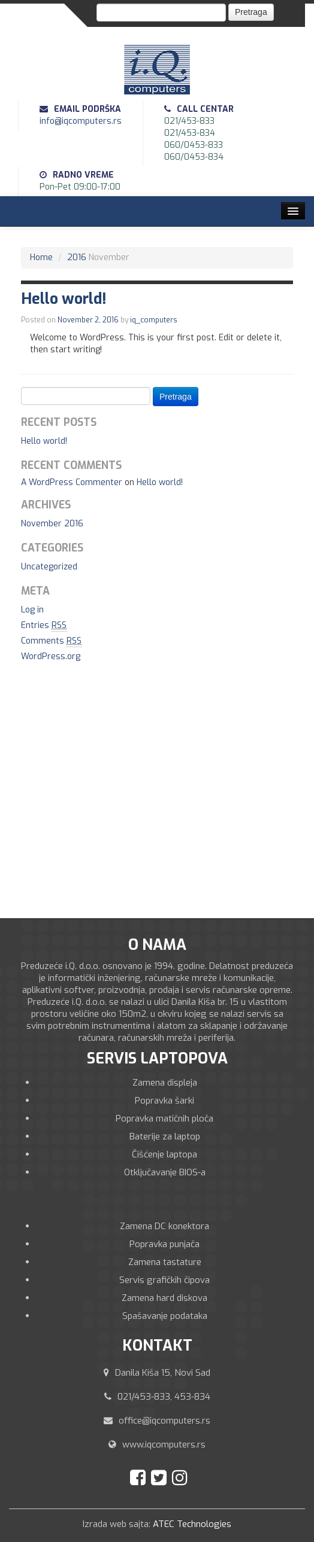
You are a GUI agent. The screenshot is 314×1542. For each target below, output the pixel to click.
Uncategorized (49, 566)
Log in (32, 609)
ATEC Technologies (192, 1524)
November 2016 (52, 523)
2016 (76, 257)
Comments (51, 641)
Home (41, 257)
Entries (44, 626)
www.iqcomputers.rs (164, 1444)
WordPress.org (50, 656)
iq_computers (153, 320)
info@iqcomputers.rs (81, 121)
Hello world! (44, 441)
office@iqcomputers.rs (164, 1421)
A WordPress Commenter (71, 482)
